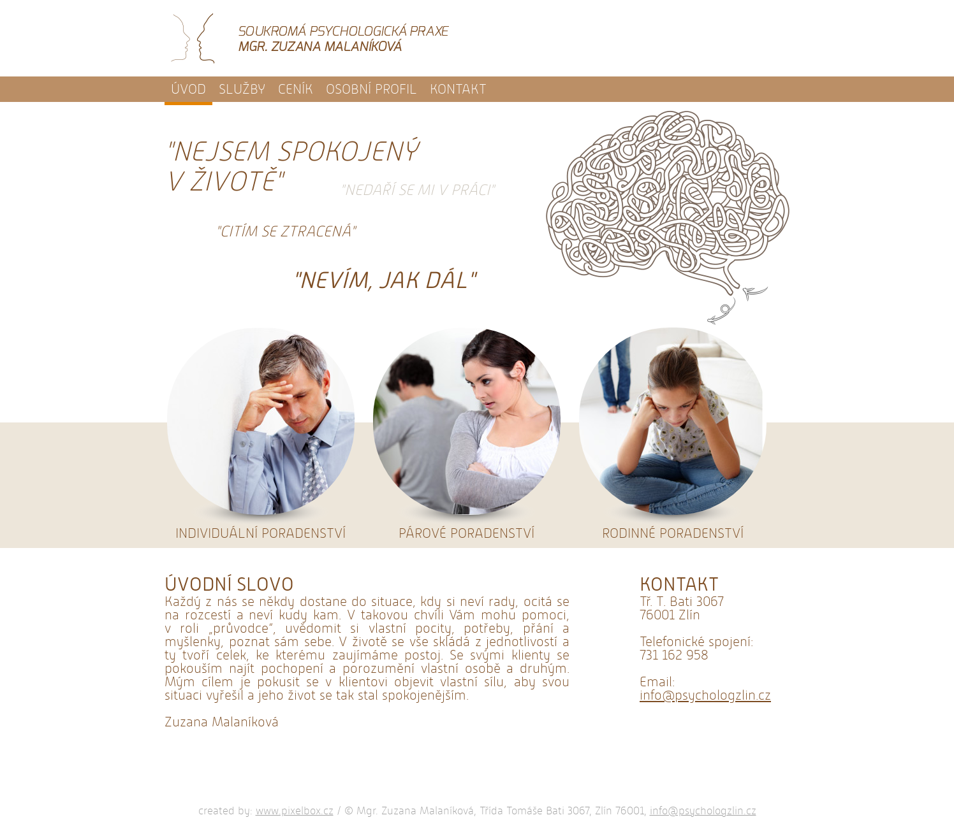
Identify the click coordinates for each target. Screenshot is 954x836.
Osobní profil (371, 89)
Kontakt (458, 89)
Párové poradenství (466, 433)
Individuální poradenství (260, 433)
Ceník (295, 89)
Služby (242, 89)
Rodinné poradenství (672, 433)
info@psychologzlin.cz (705, 695)
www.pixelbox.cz (295, 811)
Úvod (188, 89)
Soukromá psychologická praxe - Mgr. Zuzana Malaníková (310, 38)
